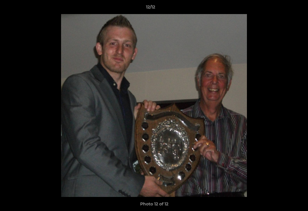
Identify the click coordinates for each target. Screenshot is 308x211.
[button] (283, 8)
